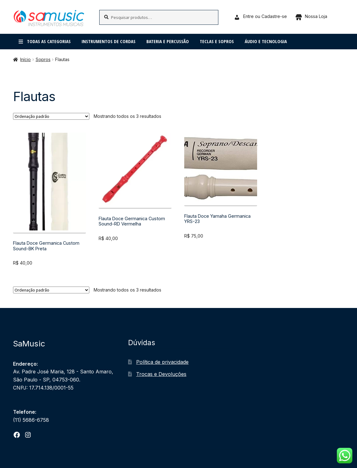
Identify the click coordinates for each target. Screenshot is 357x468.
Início (25, 59)
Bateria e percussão (167, 41)
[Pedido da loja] (51, 116)
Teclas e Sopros (217, 41)
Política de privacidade (162, 362)
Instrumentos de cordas (109, 41)
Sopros (43, 59)
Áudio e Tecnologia (266, 41)
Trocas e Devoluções (161, 374)
